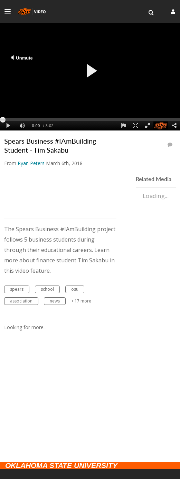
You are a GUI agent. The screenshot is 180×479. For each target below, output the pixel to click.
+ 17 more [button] (81, 301)
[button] (9, 11)
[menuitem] (151, 13)
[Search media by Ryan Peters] (31, 163)
